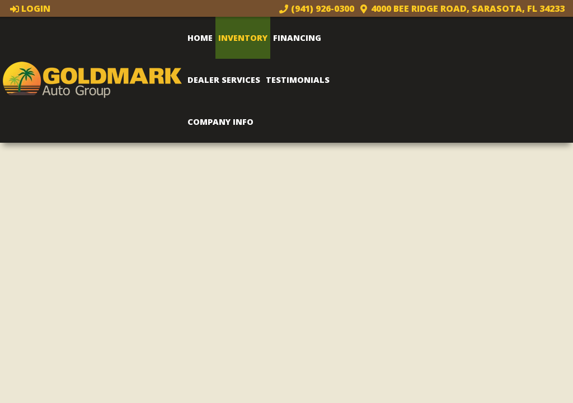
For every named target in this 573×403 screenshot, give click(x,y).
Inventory (242, 37)
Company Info (220, 121)
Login (30, 8)
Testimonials (298, 79)
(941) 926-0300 (316, 8)
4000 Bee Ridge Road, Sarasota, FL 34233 (462, 8)
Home (200, 37)
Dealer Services (223, 79)
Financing (297, 37)
